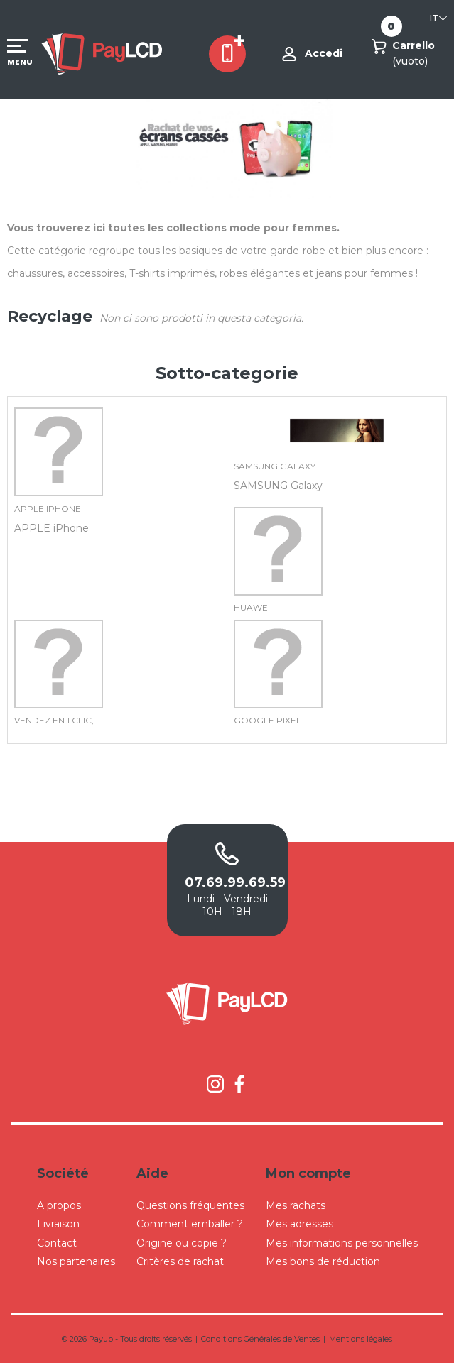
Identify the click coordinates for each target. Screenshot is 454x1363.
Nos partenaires (76, 1261)
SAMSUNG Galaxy (274, 466)
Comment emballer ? (189, 1223)
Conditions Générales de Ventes (260, 1339)
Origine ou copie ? (181, 1243)
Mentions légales (360, 1339)
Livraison (58, 1223)
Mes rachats (295, 1205)
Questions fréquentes (190, 1205)
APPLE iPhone (47, 508)
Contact (57, 1243)
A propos (59, 1205)
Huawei (252, 607)
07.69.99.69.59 (227, 882)
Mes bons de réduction (323, 1261)
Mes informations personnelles (342, 1243)
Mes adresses (299, 1223)
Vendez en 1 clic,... (57, 720)
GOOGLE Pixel (267, 720)
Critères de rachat (180, 1261)
